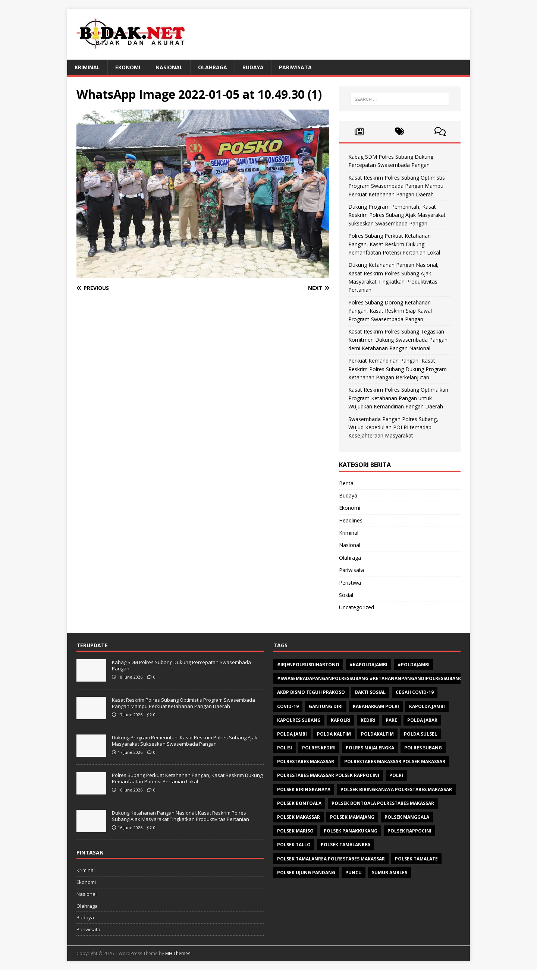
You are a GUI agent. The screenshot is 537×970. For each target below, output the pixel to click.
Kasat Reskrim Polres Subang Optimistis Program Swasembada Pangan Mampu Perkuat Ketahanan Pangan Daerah (396, 186)
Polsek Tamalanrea (345, 844)
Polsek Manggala (406, 817)
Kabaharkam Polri (376, 706)
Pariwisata (295, 67)
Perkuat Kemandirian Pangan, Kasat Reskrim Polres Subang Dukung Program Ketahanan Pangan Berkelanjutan (397, 369)
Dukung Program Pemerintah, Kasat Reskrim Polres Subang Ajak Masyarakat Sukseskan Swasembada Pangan (397, 215)
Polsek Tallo (294, 844)
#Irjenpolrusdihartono (308, 664)
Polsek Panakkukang (350, 831)
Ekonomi (127, 67)
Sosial (346, 594)
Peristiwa (350, 582)
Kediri (368, 720)
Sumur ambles (389, 872)
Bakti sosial (370, 692)
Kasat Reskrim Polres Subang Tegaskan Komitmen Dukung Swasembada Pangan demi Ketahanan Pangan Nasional (398, 340)
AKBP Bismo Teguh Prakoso (311, 692)
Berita (346, 483)
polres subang (423, 748)
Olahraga (212, 67)
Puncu (353, 872)
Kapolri (341, 720)
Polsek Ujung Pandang (306, 872)
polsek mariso (295, 831)
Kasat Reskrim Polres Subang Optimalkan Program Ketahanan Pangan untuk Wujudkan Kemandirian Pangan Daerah (398, 398)
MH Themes (177, 953)
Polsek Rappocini (409, 831)
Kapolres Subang (299, 720)
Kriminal (87, 67)
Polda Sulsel (420, 734)
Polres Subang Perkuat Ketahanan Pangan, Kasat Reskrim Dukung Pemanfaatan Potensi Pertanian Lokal (394, 244)
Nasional (169, 67)
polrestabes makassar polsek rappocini (328, 775)
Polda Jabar (422, 720)
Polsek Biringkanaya (303, 789)
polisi (284, 748)
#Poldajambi (414, 664)
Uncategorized (356, 607)
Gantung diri (326, 706)
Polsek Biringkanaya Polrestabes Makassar (396, 789)
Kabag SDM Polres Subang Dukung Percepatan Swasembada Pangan (181, 665)
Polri (396, 775)
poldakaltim (377, 734)
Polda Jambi (292, 734)
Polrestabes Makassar (305, 761)
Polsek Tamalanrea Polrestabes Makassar (331, 859)
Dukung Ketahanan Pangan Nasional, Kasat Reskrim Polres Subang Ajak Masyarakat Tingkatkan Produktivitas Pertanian (180, 815)
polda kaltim (334, 734)
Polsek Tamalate (416, 859)
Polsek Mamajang (352, 817)
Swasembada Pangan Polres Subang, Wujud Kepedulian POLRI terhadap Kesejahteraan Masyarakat (393, 427)
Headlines (350, 520)
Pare (391, 720)
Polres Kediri (319, 748)
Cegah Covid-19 (415, 692)
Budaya (253, 67)
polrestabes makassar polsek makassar (394, 761)
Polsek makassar (298, 817)
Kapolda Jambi (427, 706)
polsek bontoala (299, 803)
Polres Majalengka (370, 748)
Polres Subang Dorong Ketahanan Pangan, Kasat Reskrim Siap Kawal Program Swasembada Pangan (390, 311)
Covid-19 (288, 706)
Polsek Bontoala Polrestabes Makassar (383, 803)
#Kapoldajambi (368, 664)
